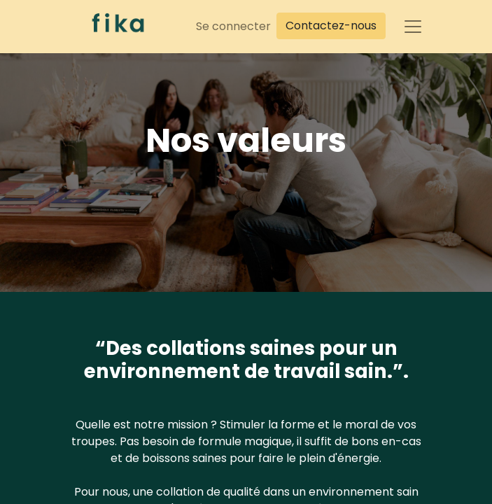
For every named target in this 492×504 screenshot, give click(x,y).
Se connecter (233, 26)
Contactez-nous (331, 26)
